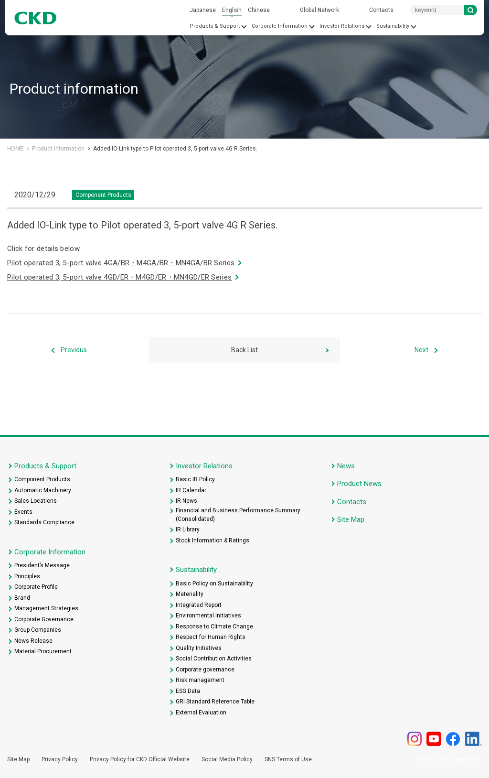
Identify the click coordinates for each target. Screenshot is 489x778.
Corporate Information (280, 26)
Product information (58, 148)
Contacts (381, 10)
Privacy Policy (60, 759)
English (232, 10)
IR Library (188, 529)
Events (23, 511)
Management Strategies (46, 608)
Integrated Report (199, 605)
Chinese (259, 10)
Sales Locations (35, 500)
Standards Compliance (44, 522)
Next (421, 350)
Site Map (350, 519)
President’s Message (42, 565)
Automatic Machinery (42, 490)
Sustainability (392, 26)
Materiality (189, 594)
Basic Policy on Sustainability (214, 583)
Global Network (319, 10)
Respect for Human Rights (210, 637)
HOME (15, 148)
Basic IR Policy (195, 479)
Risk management (200, 680)
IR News (186, 500)
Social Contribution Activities (214, 658)
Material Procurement (43, 651)
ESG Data (188, 691)
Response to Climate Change (214, 626)
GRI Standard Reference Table (215, 701)
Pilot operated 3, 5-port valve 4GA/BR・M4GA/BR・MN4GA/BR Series (120, 263)
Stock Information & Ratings (212, 540)
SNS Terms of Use (288, 759)
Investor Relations (341, 26)
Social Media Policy (227, 759)
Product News (359, 483)
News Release (33, 641)
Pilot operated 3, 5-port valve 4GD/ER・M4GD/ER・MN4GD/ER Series (119, 277)
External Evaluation (201, 712)
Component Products (42, 479)
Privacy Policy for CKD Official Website (140, 759)
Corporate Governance (44, 619)
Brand (22, 597)
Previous (74, 350)
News (346, 466)
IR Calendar (191, 490)
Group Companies (37, 630)
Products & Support (215, 26)
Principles (27, 576)
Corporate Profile (36, 587)
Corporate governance (205, 669)
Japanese (203, 10)
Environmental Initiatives (208, 615)
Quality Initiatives (199, 648)
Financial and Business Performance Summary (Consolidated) (238, 514)
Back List (244, 350)
